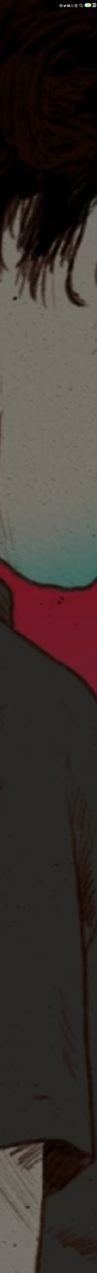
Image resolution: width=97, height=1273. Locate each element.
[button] (81, 5)
